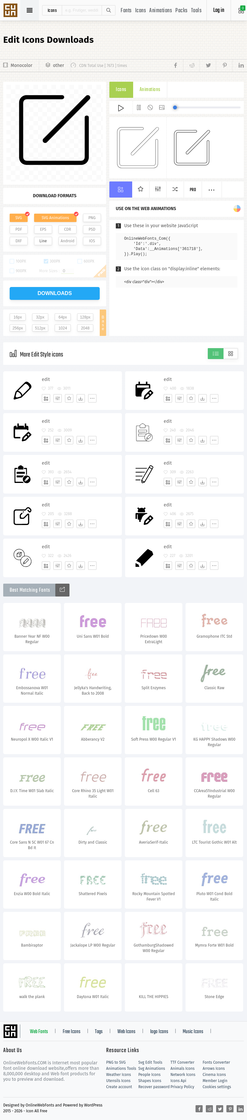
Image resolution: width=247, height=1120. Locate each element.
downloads (55, 293)
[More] (92, 398)
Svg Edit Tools (150, 1062)
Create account (119, 1087)
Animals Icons (182, 1068)
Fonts (126, 10)
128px (85, 317)
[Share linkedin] (238, 65)
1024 (63, 328)
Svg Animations (151, 1068)
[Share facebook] (177, 65)
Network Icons (182, 1074)
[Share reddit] (191, 65)
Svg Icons (11, 11)
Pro (193, 190)
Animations (160, 10)
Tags (99, 1032)
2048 (85, 328)
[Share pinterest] (224, 65)
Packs (181, 10)
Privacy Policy (182, 1087)
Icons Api (178, 1080)
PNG (92, 218)
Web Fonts (39, 1032)
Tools (196, 10)
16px (18, 317)
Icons (140, 10)
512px (40, 328)
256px (18, 328)
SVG (18, 218)
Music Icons (193, 1032)
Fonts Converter (216, 1062)
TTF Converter (182, 1062)
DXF (18, 241)
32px (40, 317)
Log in (218, 10)
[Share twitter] (207, 65)
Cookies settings (217, 1087)
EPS (43, 229)
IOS (92, 241)
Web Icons (126, 1032)
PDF (18, 229)
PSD (91, 229)
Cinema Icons (214, 1074)
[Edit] (57, 398)
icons (52, 10)
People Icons (149, 1074)
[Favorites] (69, 398)
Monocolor (21, 65)
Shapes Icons (149, 1080)
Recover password (154, 1087)
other (58, 65)
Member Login (215, 1080)
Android (68, 241)
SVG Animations (55, 218)
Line (43, 241)
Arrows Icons (214, 1068)
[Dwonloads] (81, 398)
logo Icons (159, 1032)
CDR (67, 229)
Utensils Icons (118, 1080)
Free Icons (71, 1032)
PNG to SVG (116, 1062)
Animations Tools (121, 1068)
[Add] (46, 398)
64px (63, 317)
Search (108, 10)
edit (46, 379)
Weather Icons (118, 1074)
